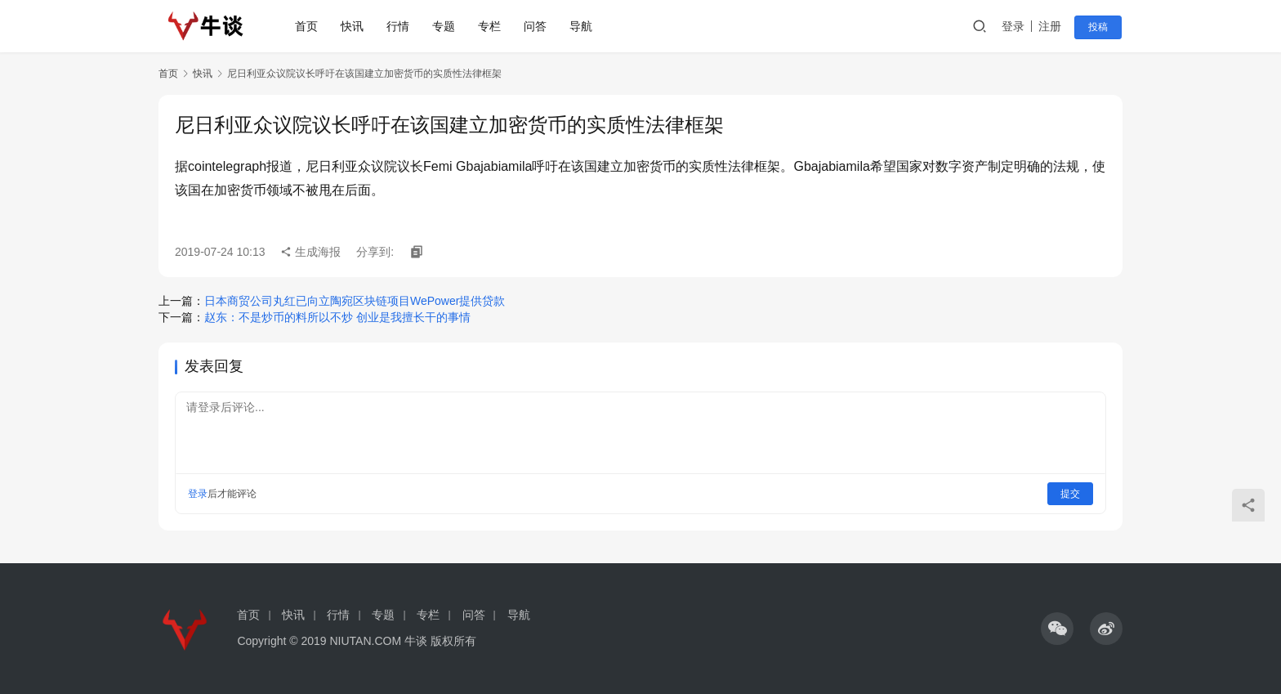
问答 (536, 26)
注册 (1052, 26)
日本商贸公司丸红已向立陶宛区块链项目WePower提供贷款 (354, 300)
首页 (308, 26)
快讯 (353, 26)
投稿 (1099, 27)
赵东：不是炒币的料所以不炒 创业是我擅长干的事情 (337, 317)
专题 (445, 26)
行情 (399, 26)
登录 (1015, 26)
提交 (1070, 493)
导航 (582, 26)
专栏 (491, 26)
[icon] (1057, 628)
